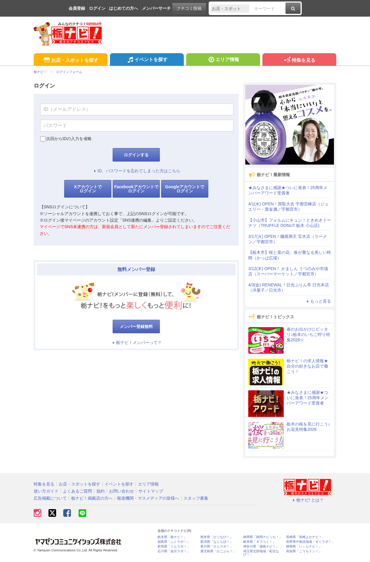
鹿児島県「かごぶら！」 (218, 551)
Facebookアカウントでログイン (136, 188)
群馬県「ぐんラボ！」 (174, 546)
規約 (100, 491)
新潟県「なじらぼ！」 (216, 541)
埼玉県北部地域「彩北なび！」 (261, 553)
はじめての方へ (123, 8)
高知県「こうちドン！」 (304, 551)
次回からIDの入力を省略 (69, 138)
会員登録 (77, 8)
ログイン (97, 8)
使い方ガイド (46, 491)
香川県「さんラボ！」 (216, 546)
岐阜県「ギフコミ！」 (259, 541)
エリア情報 (223, 60)
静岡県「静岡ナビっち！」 (262, 537)
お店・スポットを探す (70, 60)
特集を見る (299, 60)
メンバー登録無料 (136, 326)
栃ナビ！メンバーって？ (136, 342)
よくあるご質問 (77, 491)
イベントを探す (146, 60)
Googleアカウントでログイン (184, 188)
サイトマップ (150, 491)
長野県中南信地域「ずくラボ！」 (310, 541)
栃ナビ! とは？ (307, 500)
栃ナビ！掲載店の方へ (92, 498)
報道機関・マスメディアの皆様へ (148, 498)
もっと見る (318, 301)
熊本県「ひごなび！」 (216, 537)
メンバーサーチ (156, 8)
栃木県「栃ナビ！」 (172, 537)
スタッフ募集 (196, 498)
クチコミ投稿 (189, 8)
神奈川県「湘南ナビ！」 (261, 546)
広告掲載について (50, 498)
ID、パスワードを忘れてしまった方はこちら (136, 170)
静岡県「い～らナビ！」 (304, 546)
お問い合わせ (121, 491)
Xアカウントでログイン (87, 188)
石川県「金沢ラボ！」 (174, 551)
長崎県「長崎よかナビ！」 (305, 537)
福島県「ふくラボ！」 (174, 541)
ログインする (136, 154)
